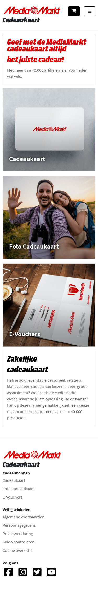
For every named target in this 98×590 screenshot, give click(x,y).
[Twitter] (37, 574)
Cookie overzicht (17, 550)
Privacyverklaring (18, 533)
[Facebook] (8, 574)
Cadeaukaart (14, 480)
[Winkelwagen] (74, 11)
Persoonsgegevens (19, 525)
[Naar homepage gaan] (32, 10)
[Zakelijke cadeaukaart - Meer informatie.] (49, 388)
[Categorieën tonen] (89, 11)
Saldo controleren (18, 542)
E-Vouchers (12, 497)
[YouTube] (51, 574)
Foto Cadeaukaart (18, 488)
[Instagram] (22, 574)
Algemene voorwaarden (23, 516)
